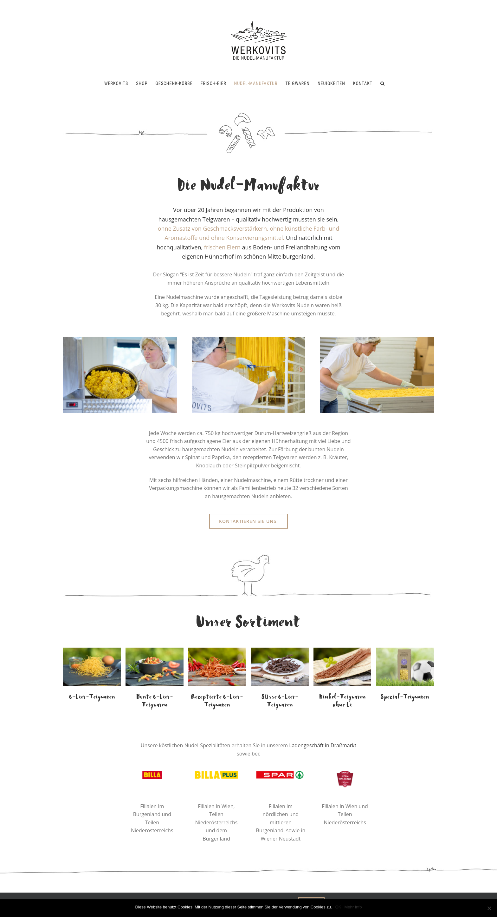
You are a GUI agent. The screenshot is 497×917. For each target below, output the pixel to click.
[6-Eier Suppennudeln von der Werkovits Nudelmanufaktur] (92, 650)
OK (338, 907)
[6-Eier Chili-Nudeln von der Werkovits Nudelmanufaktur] (217, 650)
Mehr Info (353, 907)
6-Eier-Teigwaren (92, 697)
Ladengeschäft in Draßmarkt (322, 745)
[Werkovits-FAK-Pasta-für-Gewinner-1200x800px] (405, 650)
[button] (382, 83)
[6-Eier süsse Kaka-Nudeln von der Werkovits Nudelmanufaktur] (279, 650)
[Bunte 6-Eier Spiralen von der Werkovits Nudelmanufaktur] (154, 650)
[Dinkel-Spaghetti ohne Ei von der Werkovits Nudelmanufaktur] (342, 650)
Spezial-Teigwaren (405, 697)
